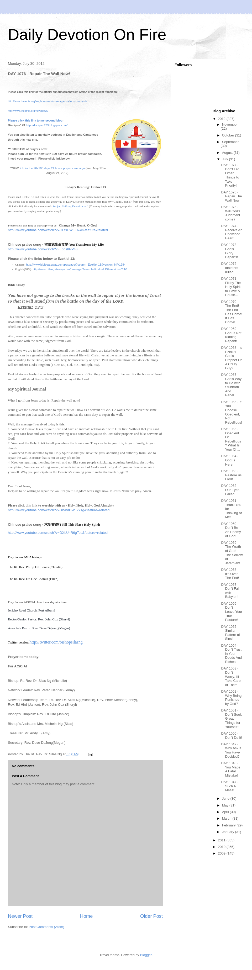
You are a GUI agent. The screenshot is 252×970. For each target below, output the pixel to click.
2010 (222, 847)
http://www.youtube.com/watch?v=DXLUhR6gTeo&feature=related (58, 533)
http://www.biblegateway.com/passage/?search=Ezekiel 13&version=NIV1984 (76, 264)
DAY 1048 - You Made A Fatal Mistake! (230, 769)
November (230, 124)
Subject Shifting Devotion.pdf (69, 206)
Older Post (151, 916)
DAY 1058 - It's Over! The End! (230, 574)
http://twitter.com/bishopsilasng (56, 642)
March (227, 818)
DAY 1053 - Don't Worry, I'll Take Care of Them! (230, 676)
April (226, 812)
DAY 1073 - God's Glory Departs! (229, 251)
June (226, 798)
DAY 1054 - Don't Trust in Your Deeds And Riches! (231, 654)
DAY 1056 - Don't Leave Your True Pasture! (231, 612)
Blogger (146, 955)
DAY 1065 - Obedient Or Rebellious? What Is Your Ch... (231, 439)
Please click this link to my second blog (35, 120)
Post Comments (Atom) (46, 927)
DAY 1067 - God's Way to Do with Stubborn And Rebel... (231, 385)
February (229, 825)
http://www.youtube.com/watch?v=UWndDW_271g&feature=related (58, 510)
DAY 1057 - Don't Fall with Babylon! (230, 591)
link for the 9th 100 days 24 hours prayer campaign (52, 168)
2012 (222, 119)
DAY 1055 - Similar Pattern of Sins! (230, 633)
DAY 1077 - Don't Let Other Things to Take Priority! (230, 175)
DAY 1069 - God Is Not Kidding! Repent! (231, 335)
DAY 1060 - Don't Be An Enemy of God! (231, 530)
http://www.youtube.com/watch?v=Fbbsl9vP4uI (43, 249)
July (225, 159)
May (225, 805)
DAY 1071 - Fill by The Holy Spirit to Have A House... (231, 287)
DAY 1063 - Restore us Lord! (231, 475)
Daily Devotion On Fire (87, 34)
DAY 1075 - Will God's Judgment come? (230, 213)
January (228, 832)
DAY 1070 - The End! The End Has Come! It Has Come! (231, 312)
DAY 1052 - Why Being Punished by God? (231, 697)
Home (86, 916)
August (228, 153)
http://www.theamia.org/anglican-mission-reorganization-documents (47, 101)
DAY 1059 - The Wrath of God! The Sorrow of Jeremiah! (232, 553)
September (230, 142)
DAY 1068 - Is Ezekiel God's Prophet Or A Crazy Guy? (231, 358)
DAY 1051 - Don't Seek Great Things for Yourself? (231, 718)
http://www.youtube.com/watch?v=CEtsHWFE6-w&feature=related (58, 230)
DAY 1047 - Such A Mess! (229, 786)
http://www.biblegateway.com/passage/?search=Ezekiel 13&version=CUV (80, 269)
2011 (222, 840)
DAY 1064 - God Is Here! (229, 460)
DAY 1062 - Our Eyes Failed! (230, 490)
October (228, 135)
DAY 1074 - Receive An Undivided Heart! (231, 232)
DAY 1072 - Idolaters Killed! (229, 268)
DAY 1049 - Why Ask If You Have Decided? (231, 750)
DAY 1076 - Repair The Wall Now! (231, 196)
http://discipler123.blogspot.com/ (46, 125)
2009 (222, 853)
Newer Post (20, 916)
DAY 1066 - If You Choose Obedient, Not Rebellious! (231, 412)
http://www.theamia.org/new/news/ (28, 110)
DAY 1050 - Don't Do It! (231, 735)
